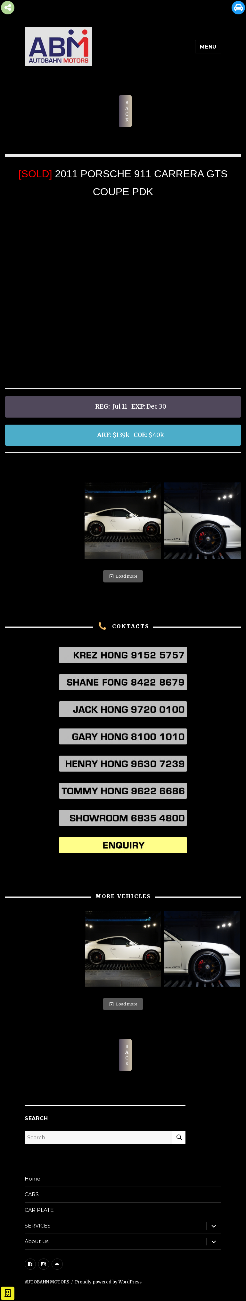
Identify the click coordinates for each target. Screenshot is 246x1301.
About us (36, 1241)
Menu (208, 47)
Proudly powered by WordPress (108, 1282)
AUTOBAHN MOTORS (47, 1282)
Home (32, 1179)
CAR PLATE (39, 1210)
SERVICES (38, 1226)
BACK (126, 111)
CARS (32, 1194)
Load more (123, 576)
